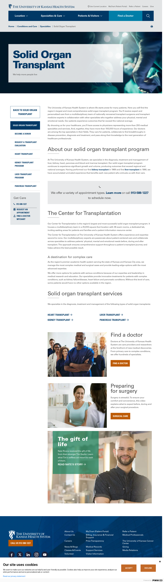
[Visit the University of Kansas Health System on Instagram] (36, 555)
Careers (145, 7)
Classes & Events (72, 551)
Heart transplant (24, 154)
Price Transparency (95, 541)
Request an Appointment (23, 212)
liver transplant (132, 170)
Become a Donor (23, 134)
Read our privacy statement (14, 576)
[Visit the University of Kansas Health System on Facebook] (11, 555)
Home (11, 27)
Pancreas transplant (113, 320)
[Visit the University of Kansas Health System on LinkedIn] (28, 555)
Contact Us (69, 535)
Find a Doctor (125, 16)
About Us (69, 532)
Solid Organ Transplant (25, 126)
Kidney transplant (59, 320)
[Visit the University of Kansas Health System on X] (20, 555)
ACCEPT (129, 568)
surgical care (120, 416)
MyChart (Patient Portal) (117, 7)
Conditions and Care (27, 27)
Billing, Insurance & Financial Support (99, 536)
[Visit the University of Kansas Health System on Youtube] (45, 555)
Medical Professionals (132, 535)
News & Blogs (71, 547)
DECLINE (148, 568)
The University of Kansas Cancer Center (138, 542)
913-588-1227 (20, 204)
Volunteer (69, 554)
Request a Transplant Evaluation (26, 144)
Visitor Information (95, 554)
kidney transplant (100, 170)
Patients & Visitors (88, 16)
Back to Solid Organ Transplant (25, 112)
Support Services (94, 551)
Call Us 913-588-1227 (21, 543)
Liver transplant (110, 315)
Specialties (45, 27)
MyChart (21, 220)
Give (152, 7)
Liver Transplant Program (23, 177)
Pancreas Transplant (25, 186)
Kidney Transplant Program (24, 165)
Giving (125, 547)
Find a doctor (120, 363)
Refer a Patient (134, 7)
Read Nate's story (70, 464)
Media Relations (130, 551)
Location (20, 16)
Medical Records (94, 547)
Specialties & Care (51, 16)
